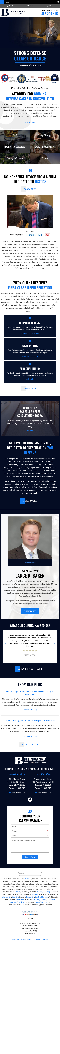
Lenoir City (30, 897)
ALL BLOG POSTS (30, 744)
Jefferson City (6, 897)
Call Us (10, 6)
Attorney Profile (30, 563)
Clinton (17, 892)
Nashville (28, 879)
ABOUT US (30, 122)
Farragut (48, 892)
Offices (50, 6)
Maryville (44, 897)
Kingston (15, 897)
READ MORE (30, 500)
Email (30, 6)
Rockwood (14, 902)
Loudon (38, 897)
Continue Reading (30, 710)
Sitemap (45, 939)
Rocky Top (51, 899)
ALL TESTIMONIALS (30, 669)
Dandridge (40, 892)
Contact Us (30, 430)
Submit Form (30, 857)
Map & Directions (17, 792)
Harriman (35, 894)
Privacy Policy (26, 939)
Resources (15, 939)
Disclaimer (37, 939)
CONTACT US (30, 189)
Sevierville (22, 902)
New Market (19, 899)
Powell (44, 899)
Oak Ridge (37, 899)
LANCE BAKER (30, 611)
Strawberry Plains (42, 902)
